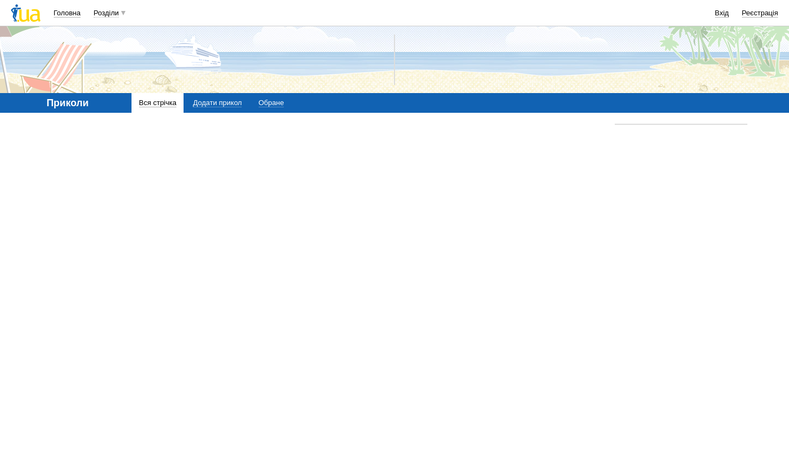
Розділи (106, 13)
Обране (271, 103)
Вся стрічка (157, 103)
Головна (67, 13)
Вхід (722, 13)
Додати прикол (217, 103)
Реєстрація (760, 13)
